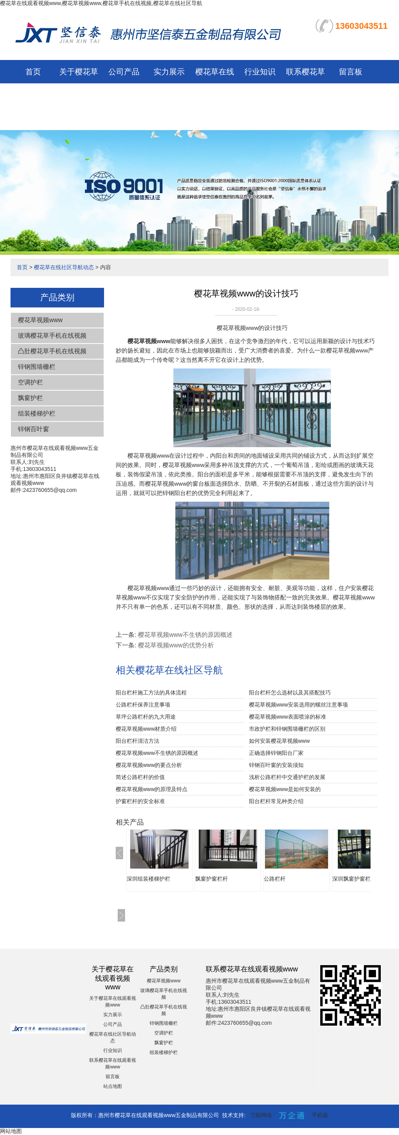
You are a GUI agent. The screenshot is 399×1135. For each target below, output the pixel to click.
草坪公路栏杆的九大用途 (146, 717)
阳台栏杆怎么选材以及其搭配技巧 (290, 692)
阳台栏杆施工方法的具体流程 (151, 692)
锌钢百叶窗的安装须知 (276, 765)
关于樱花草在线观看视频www (78, 95)
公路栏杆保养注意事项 (143, 704)
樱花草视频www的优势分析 (176, 645)
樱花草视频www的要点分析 (149, 765)
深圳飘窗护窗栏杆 (354, 879)
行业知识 (259, 71)
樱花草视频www (40, 320)
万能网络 (261, 1115)
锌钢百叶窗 (33, 429)
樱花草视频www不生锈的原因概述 (185, 634)
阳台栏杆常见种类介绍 (276, 801)
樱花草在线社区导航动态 (214, 95)
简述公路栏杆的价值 (140, 777)
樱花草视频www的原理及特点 (151, 789)
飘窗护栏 (30, 398)
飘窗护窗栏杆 (211, 879)
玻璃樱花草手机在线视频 (52, 335)
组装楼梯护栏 (36, 413)
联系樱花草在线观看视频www (305, 95)
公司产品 (123, 71)
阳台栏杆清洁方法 (137, 741)
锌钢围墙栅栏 (36, 366)
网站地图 (11, 1131)
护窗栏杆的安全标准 (140, 801)
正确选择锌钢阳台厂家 (276, 753)
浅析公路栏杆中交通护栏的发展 (287, 777)
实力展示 (169, 71)
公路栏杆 (275, 879)
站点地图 (112, 1086)
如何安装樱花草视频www (279, 741)
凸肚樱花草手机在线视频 (52, 351)
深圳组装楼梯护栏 (148, 879)
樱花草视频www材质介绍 (146, 729)
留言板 (350, 71)
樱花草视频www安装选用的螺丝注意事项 (298, 704)
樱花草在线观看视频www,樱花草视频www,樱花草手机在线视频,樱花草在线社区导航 (101, 3)
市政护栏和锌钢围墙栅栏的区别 (287, 729)
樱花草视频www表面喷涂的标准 (287, 717)
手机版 (320, 1115)
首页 (33, 71)
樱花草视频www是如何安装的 (285, 789)
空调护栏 (30, 382)
